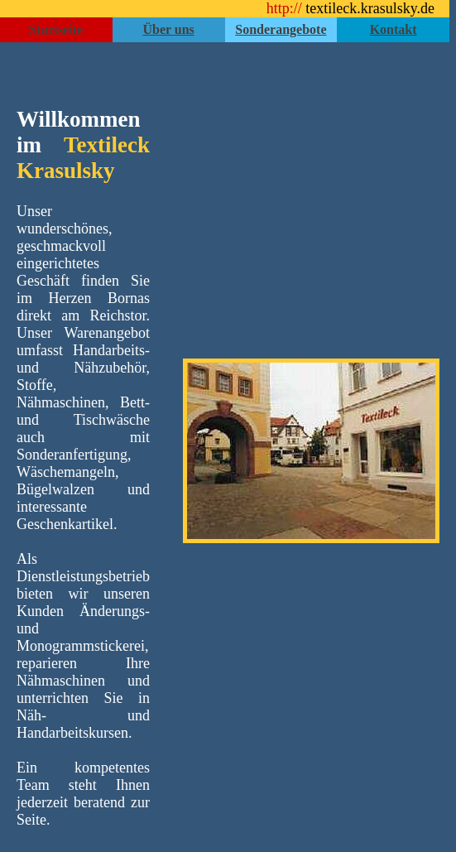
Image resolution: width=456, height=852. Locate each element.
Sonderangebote (280, 29)
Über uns (168, 29)
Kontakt (393, 29)
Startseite (56, 29)
